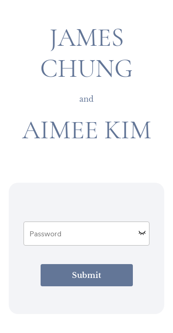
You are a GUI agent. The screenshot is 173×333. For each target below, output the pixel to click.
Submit (86, 275)
